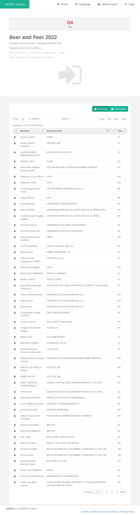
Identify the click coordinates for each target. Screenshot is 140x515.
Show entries (26, 119)
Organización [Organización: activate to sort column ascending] (54, 130)
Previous (89, 492)
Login (130, 4)
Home (62, 4)
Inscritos (100, 108)
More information (17, 52)
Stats (62, 52)
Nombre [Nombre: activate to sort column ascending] (25, 130)
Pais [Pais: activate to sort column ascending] (120, 130)
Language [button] (83, 4)
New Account (108, 4)
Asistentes (118, 108)
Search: (79, 119)
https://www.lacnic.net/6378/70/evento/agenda (31, 57)
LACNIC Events (14, 4)
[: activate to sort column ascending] (16, 131)
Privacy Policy (127, 511)
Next (123, 492)
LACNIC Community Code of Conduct (99, 511)
